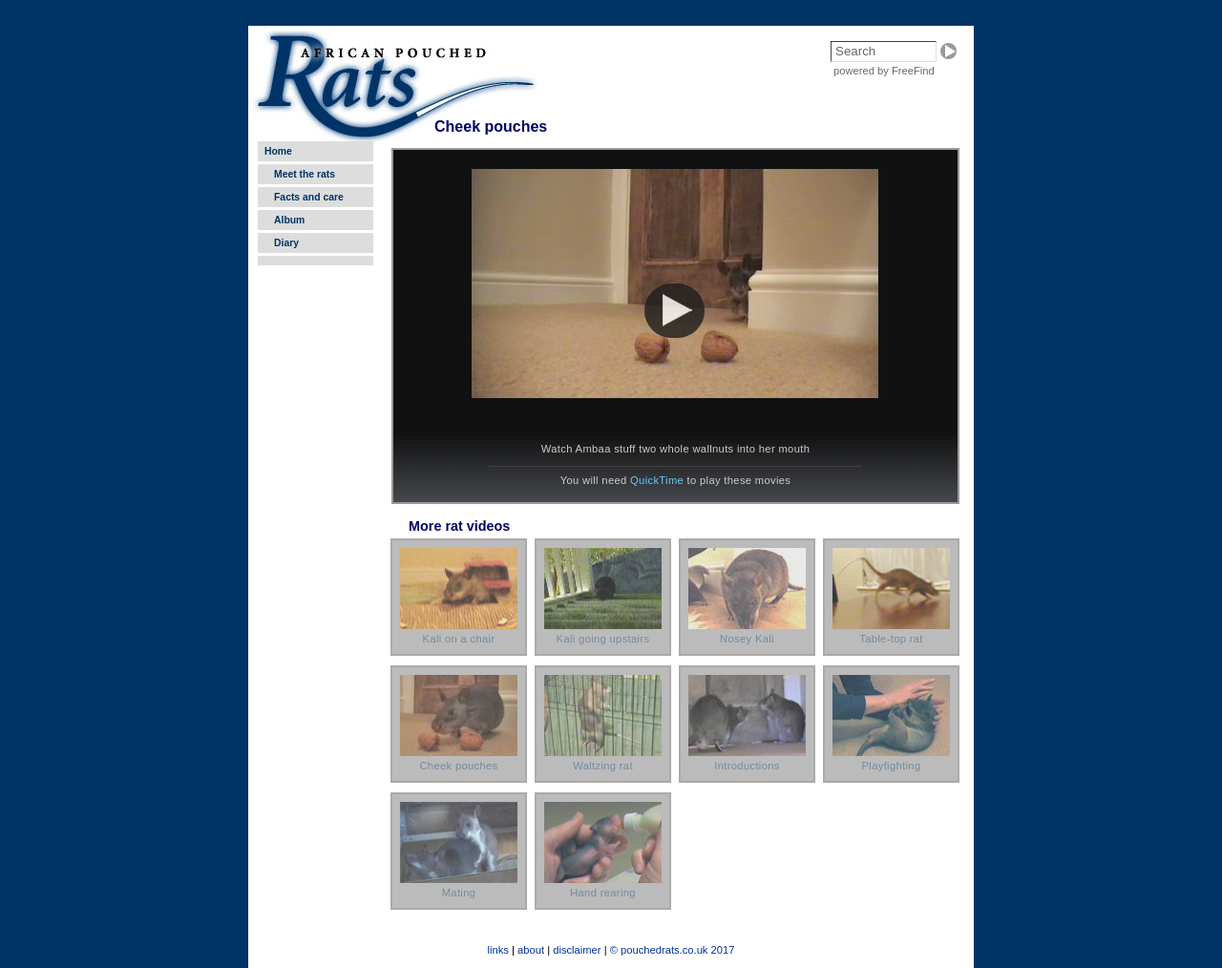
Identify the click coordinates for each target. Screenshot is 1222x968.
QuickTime (657, 480)
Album (289, 220)
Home (278, 151)
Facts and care (309, 197)
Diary (286, 243)
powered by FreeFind (884, 70)
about (530, 950)
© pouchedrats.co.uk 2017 (672, 950)
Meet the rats (304, 174)
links (498, 950)
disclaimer (576, 950)
